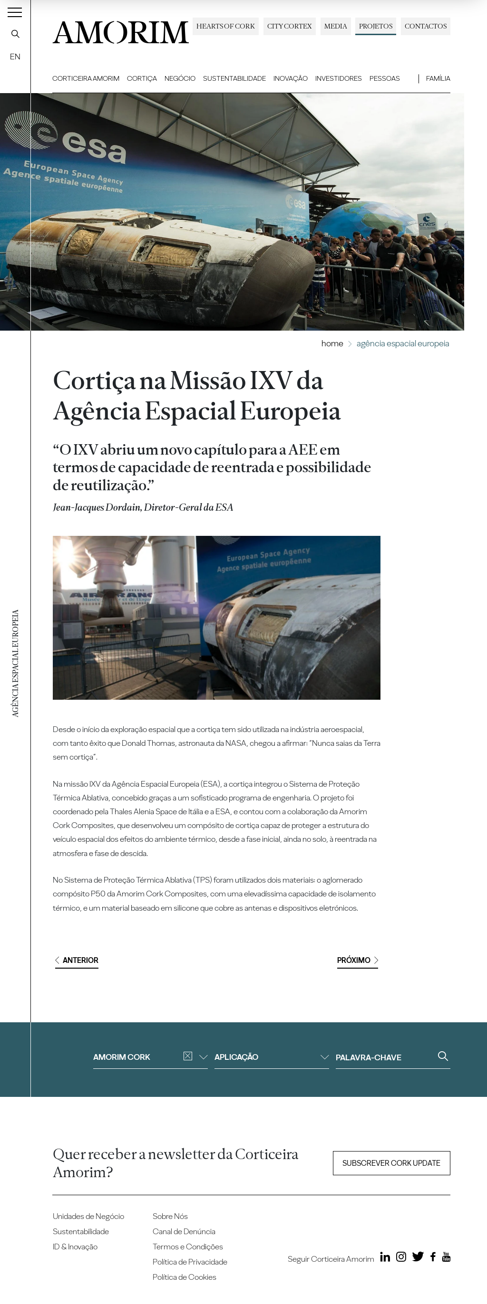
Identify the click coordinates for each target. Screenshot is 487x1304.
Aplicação (271, 1057)
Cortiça (142, 78)
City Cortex (289, 26)
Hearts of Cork (225, 26)
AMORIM (120, 29)
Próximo (357, 960)
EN (15, 56)
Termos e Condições (188, 1246)
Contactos (426, 26)
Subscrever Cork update (391, 1163)
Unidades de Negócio (88, 1216)
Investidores (338, 78)
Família (438, 78)
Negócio (180, 78)
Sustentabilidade (234, 78)
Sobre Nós (170, 1216)
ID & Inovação (75, 1246)
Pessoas (385, 78)
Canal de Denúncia (184, 1231)
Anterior (76, 960)
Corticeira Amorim (85, 78)
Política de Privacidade (190, 1261)
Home (332, 343)
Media (335, 26)
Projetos (375, 26)
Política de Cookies (184, 1277)
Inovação (290, 78)
